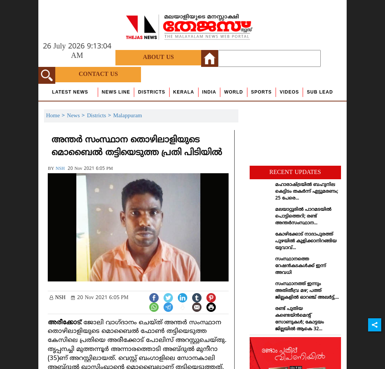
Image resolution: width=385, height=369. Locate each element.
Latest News (70, 92)
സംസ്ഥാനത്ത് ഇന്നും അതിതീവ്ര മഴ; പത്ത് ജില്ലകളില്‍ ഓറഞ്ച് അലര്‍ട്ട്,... (307, 291)
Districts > (100, 115)
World (233, 92)
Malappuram (127, 115)
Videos (289, 92)
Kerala (183, 92)
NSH (60, 169)
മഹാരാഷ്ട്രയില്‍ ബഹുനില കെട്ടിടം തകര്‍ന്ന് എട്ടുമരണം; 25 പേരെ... (306, 191)
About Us (158, 57)
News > (77, 115)
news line (116, 92)
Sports (261, 92)
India (209, 92)
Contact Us (98, 74)
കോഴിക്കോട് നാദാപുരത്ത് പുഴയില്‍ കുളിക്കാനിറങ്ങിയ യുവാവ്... (305, 241)
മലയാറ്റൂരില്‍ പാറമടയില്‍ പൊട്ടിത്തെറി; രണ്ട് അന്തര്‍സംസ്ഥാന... (303, 216)
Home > (56, 115)
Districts (151, 92)
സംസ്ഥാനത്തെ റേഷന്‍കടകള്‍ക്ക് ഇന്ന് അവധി (300, 266)
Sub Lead (320, 92)
